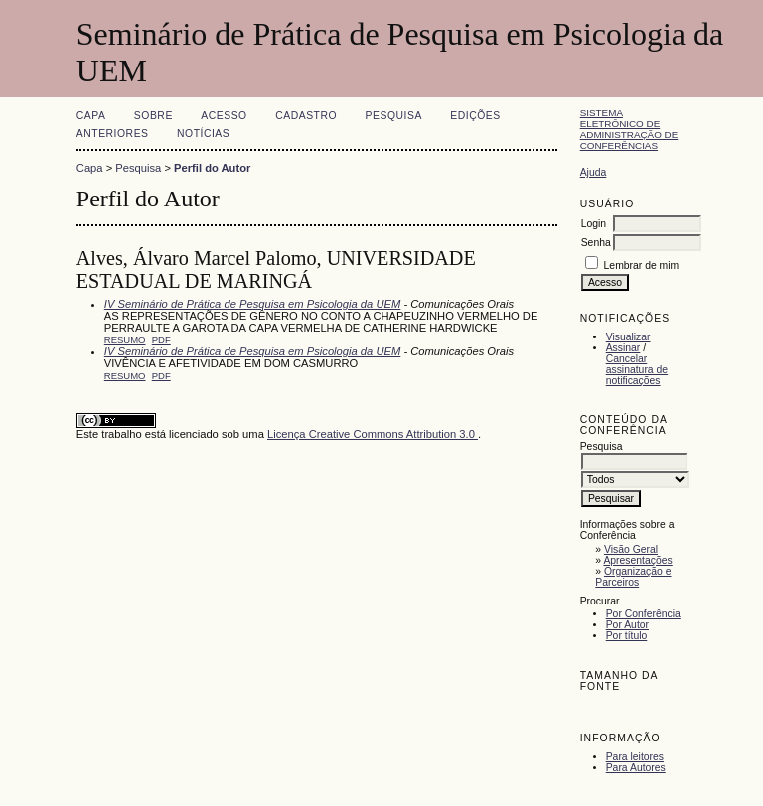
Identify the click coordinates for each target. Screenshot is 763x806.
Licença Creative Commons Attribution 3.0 (372, 434)
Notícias (203, 133)
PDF (161, 340)
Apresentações (637, 560)
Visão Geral (631, 549)
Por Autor (627, 624)
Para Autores (636, 767)
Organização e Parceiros (633, 577)
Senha (596, 242)
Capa (91, 115)
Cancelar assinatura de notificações (637, 369)
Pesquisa (394, 115)
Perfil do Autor (212, 168)
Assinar (623, 347)
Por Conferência (643, 613)
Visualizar (628, 337)
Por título (627, 635)
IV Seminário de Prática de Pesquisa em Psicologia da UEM (252, 304)
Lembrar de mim (642, 265)
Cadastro (306, 115)
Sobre (153, 115)
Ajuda (593, 172)
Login (593, 223)
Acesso (223, 115)
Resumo (125, 340)
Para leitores (635, 756)
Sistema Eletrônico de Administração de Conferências (629, 129)
